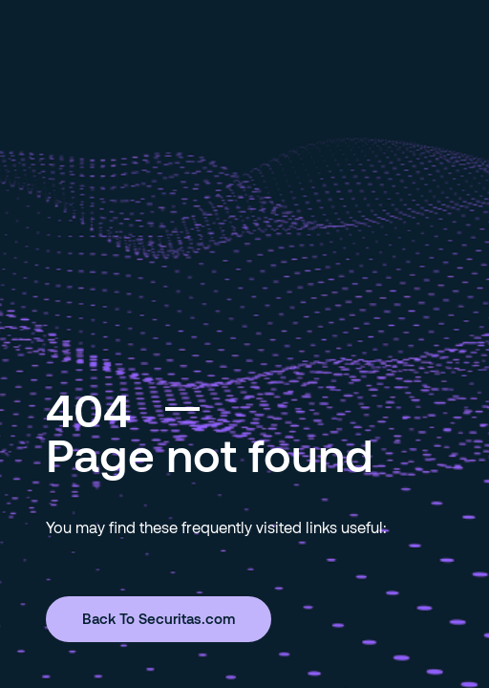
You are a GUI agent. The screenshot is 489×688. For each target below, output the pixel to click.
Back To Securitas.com (158, 618)
